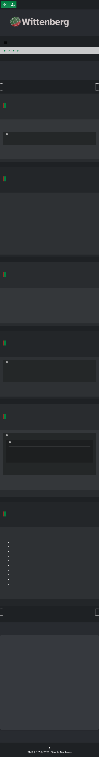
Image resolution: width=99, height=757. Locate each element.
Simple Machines (61, 752)
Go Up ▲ (49, 747)
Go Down (1, 86)
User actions (97, 86)
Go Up (1, 612)
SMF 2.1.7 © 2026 (38, 752)
